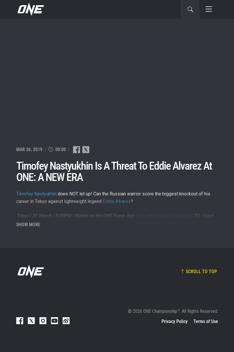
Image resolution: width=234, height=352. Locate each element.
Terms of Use (205, 321)
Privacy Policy (175, 321)
